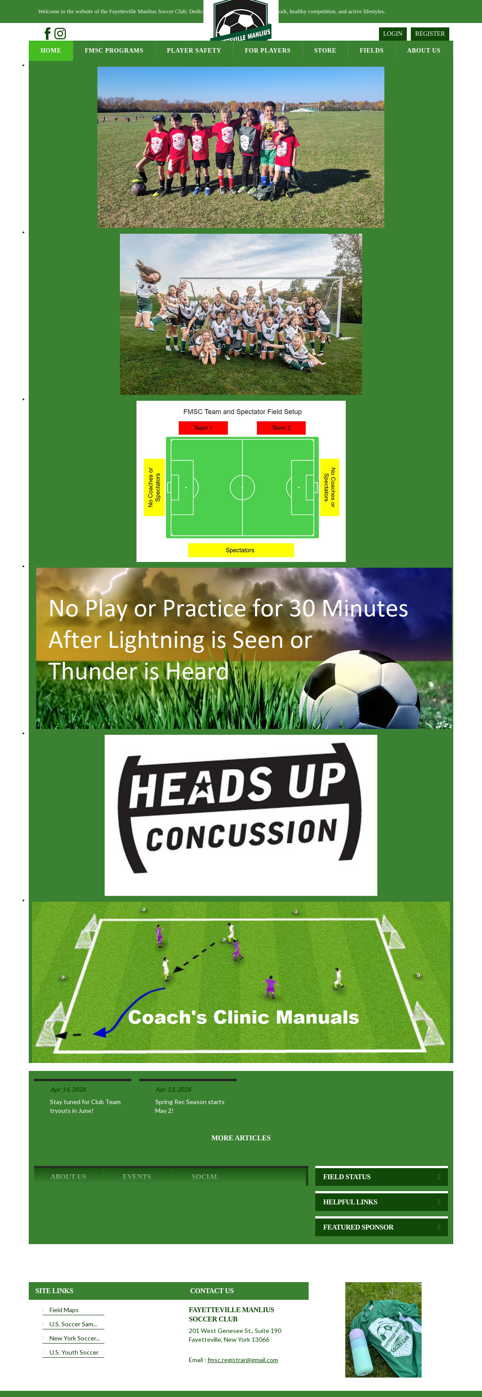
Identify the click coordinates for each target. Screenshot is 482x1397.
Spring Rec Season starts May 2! (190, 1071)
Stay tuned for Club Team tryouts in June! (85, 1071)
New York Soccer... (75, 1303)
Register (430, 33)
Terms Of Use (213, 1370)
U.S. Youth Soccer (74, 1317)
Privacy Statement (170, 1370)
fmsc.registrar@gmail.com (242, 1325)
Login (393, 33)
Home (51, 50)
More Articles (241, 1103)
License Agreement (258, 1370)
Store (325, 50)
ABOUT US (68, 1142)
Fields (371, 50)
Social (205, 1142)
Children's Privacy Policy (63, 1383)
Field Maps (64, 1275)
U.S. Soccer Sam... (73, 1289)
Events (136, 1142)
